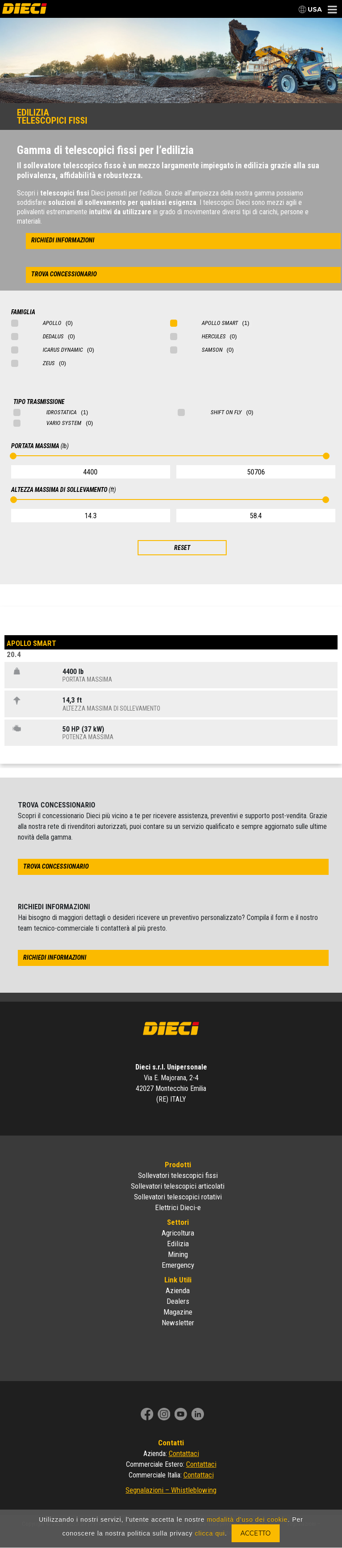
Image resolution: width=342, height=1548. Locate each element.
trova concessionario (64, 274)
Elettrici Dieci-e (178, 1207)
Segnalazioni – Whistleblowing (171, 1490)
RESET (182, 547)
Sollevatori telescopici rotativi (178, 1196)
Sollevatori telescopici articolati (177, 1186)
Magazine (177, 1311)
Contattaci (184, 1453)
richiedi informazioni (62, 240)
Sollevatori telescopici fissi (178, 1175)
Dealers (178, 1301)
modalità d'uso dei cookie (247, 1519)
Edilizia (178, 1243)
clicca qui (210, 1533)
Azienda (178, 1290)
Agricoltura (178, 1232)
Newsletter (178, 1322)
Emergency (178, 1265)
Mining (178, 1254)
